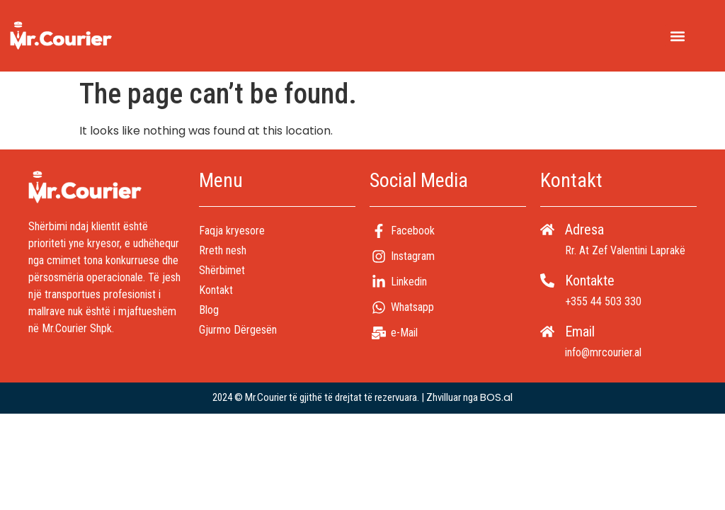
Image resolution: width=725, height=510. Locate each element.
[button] (677, 35)
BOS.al (496, 397)
